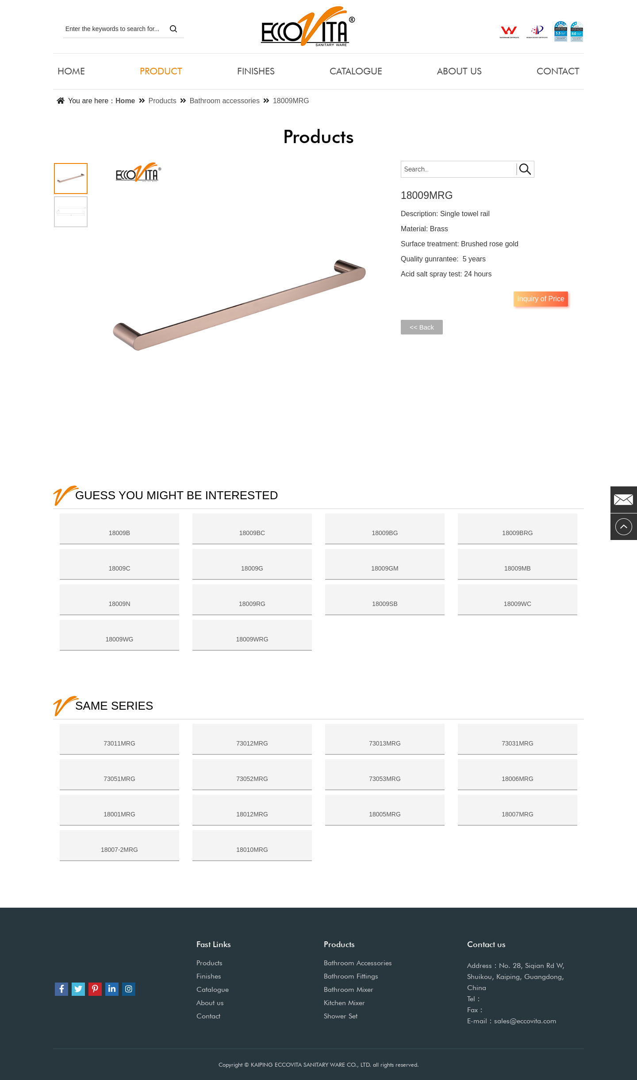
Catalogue (212, 989)
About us (210, 1002)
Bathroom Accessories (358, 963)
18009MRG (291, 101)
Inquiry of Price (540, 299)
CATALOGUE (356, 71)
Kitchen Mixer (344, 1002)
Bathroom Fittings (351, 976)
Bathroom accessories (225, 101)
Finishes (208, 976)
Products (163, 101)
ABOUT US (459, 71)
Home (125, 101)
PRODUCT (161, 71)
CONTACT (558, 71)
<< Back (422, 327)
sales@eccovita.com (525, 1021)
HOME (71, 71)
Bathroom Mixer (348, 989)
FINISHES (256, 71)
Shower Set (340, 1016)
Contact (208, 1016)
